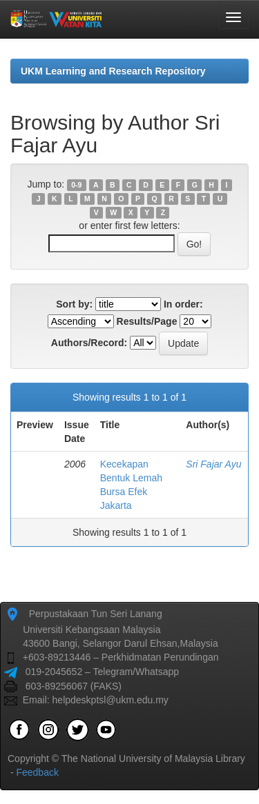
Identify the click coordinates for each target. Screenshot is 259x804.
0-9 (76, 185)
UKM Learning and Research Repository (113, 71)
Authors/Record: (89, 342)
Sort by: (74, 304)
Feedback (37, 772)
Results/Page (147, 321)
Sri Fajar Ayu (213, 464)
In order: (183, 304)
